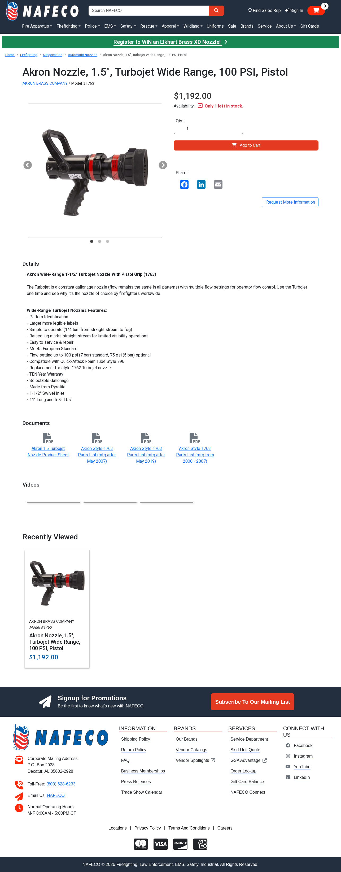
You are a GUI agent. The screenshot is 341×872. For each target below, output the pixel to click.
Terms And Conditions (189, 828)
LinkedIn (302, 777)
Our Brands (187, 739)
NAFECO (56, 795)
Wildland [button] (191, 26)
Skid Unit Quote (245, 750)
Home (10, 55)
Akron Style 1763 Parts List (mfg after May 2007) (97, 455)
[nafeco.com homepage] (42, 10)
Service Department (249, 739)
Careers (225, 828)
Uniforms (215, 26)
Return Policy (133, 750)
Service (265, 26)
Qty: (179, 120)
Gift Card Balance (247, 781)
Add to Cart (246, 145)
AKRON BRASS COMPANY (45, 83)
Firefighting (28, 55)
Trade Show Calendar (141, 792)
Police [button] (91, 26)
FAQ (125, 760)
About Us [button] (284, 26)
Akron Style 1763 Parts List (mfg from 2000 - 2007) (195, 455)
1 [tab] (91, 241)
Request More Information (290, 202)
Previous (25, 163)
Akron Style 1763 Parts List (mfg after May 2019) (146, 455)
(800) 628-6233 (60, 784)
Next (160, 163)
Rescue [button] (147, 26)
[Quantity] (208, 129)
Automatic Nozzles (82, 55)
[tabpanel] (95, 170)
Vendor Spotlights (196, 760)
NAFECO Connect (247, 792)
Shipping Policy (135, 739)
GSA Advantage (248, 760)
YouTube (302, 766)
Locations (117, 828)
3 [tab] (107, 241)
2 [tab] (99, 241)
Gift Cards (309, 26)
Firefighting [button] (66, 26)
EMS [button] (108, 26)
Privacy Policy (147, 828)
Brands (247, 26)
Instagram (303, 756)
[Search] (216, 11)
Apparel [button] (169, 26)
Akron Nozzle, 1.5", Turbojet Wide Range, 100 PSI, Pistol (54, 641)
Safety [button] (126, 26)
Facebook (303, 745)
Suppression (52, 55)
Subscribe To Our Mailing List (252, 702)
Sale (232, 26)
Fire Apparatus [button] (35, 26)
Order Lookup (243, 771)
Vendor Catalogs (191, 750)
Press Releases (136, 781)
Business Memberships (143, 771)
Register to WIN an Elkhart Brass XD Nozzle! (170, 42)
